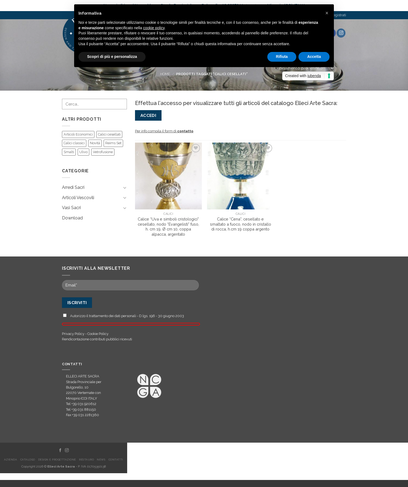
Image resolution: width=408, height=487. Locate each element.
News (101, 459)
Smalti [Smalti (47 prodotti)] (69, 152)
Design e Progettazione (57, 459)
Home (165, 74)
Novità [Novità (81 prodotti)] (95, 143)
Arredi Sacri (73, 187)
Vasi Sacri (71, 207)
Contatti (115, 459)
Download (72, 218)
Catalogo (27, 459)
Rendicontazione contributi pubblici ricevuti (97, 339)
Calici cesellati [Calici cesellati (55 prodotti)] (109, 134)
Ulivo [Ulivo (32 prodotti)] (83, 152)
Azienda (10, 459)
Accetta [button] (314, 56)
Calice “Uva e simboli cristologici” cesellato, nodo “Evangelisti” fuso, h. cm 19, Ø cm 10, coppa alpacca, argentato (168, 226)
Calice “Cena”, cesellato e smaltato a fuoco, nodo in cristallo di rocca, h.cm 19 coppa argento (240, 224)
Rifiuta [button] (282, 56)
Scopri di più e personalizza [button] (112, 56)
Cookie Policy (97, 334)
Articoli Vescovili (78, 197)
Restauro (86, 459)
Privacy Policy (73, 334)
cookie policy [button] (153, 28)
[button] (327, 13)
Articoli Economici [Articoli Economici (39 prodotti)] (78, 134)
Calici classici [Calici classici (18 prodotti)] (74, 143)
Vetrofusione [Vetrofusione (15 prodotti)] (103, 152)
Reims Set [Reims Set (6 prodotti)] (113, 143)
